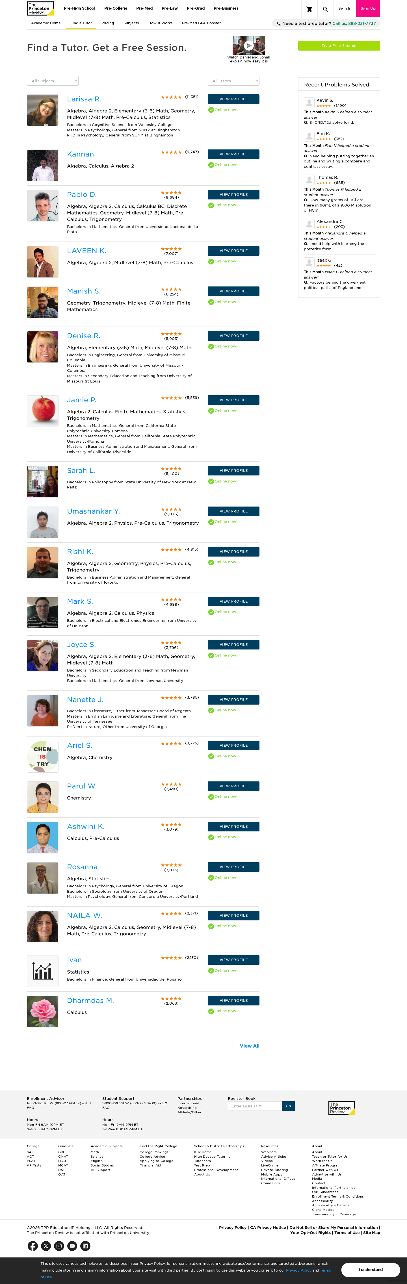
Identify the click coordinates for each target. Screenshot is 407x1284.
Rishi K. (80, 552)
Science (97, 1157)
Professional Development (216, 1170)
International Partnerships (333, 1188)
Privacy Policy (298, 1270)
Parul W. (82, 786)
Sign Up (368, 8)
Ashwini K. (86, 826)
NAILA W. (84, 915)
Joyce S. (81, 644)
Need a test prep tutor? (326, 23)
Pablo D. (82, 194)
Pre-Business (226, 8)
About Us (202, 1174)
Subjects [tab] (131, 23)
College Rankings (154, 1152)
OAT (61, 1174)
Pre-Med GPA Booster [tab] (201, 23)
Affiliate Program (326, 1165)
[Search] (326, 9)
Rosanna (82, 867)
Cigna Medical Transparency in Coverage (334, 1212)
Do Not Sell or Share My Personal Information (333, 1228)
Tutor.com (202, 1161)
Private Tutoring (274, 1170)
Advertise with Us (327, 1174)
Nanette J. (85, 700)
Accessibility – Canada (331, 1205)
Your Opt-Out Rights (310, 1233)
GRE (61, 1152)
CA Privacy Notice (268, 1228)
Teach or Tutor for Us (330, 1157)
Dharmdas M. (90, 1000)
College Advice (152, 1157)
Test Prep (202, 1165)
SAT (30, 1152)
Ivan (74, 960)
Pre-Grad (196, 8)
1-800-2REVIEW (59, 1103)
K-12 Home (203, 1152)
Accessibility (322, 1201)
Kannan (80, 154)
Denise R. (83, 336)
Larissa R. (84, 99)
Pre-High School (79, 8)
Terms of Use (347, 1233)
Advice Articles (274, 1157)
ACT (30, 1157)
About (317, 1152)
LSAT (62, 1161)
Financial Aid (150, 1165)
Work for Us (322, 1161)
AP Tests (34, 1165)
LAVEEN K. (86, 251)
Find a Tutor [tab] (81, 23)
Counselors (270, 1183)
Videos (267, 1161)
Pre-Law (170, 8)
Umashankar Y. (93, 511)
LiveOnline (269, 1165)
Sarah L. (81, 470)
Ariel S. (79, 745)
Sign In (344, 8)
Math (95, 1152)
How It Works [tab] (160, 23)
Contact (319, 1183)
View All (249, 1046)
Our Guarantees (325, 1192)
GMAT (63, 1157)
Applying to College (156, 1161)
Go (288, 1106)
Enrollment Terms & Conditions (338, 1196)
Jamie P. (81, 400)
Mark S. (80, 601)
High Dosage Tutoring (212, 1157)
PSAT (31, 1161)
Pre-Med (144, 8)
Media (317, 1179)
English (97, 1161)
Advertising (187, 1108)
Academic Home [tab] (46, 23)
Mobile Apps (271, 1174)
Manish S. (84, 291)
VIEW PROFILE (234, 99)
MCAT (63, 1165)
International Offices (278, 1179)
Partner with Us (325, 1170)
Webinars (269, 1152)
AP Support (100, 1170)
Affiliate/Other (189, 1112)
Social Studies (102, 1165)
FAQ (30, 1108)
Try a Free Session (339, 46)
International (188, 1103)
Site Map (371, 1233)
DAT (61, 1170)
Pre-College (115, 8)
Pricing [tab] (107, 23)
